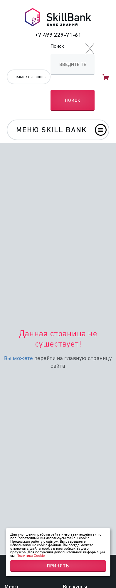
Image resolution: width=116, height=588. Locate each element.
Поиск (57, 46)
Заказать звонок (30, 77)
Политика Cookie (30, 556)
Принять (58, 565)
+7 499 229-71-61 (58, 34)
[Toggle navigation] (58, 130)
